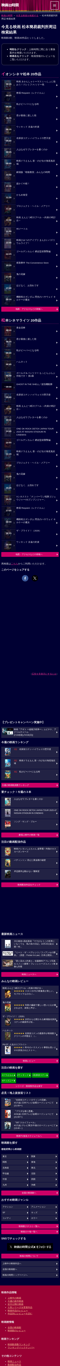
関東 (33, 1156)
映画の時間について (29, 1256)
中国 (5, 1179)
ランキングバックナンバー (21, 1347)
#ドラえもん (7, 1075)
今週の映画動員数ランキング (15, 785)
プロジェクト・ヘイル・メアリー (33, 206)
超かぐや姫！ (23, 183)
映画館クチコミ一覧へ (29, 1226)
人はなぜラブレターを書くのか (32, 149)
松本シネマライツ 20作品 (21, 320)
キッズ (34, 1212)
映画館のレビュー (17, 1330)
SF (4, 1212)
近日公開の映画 (15, 1304)
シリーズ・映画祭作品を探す (29, 1086)
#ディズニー (7, 1080)
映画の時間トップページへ (15, 1275)
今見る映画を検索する (27, 15)
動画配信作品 (14, 1364)
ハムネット (22, 362)
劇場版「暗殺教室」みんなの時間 (33, 172)
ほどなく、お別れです (27, 285)
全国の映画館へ (29, 1193)
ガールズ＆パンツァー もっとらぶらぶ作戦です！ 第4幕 (35, 374)
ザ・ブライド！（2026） (28, 530)
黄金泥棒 (20, 328)
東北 (33, 1168)
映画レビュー (29, 1061)
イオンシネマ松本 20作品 (21, 74)
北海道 (6, 1168)
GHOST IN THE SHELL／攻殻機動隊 (34, 384)
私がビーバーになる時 (27, 104)
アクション (8, 1207)
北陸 (33, 1173)
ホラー (34, 1218)
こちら (14, 563)
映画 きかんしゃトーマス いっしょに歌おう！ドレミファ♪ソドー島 (36, 83)
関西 (5, 1162)
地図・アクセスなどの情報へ (29, 309)
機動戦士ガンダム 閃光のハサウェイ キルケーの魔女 (36, 298)
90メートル (22, 229)
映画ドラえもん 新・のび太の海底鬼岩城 (35, 162)
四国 (33, 1179)
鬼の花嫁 (20, 274)
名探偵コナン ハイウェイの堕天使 (33, 138)
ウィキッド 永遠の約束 (27, 127)
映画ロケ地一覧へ (29, 1231)
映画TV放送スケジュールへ (29, 1136)
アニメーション (38, 1207)
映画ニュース (14, 1361)
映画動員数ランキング (19, 1344)
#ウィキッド (23, 1075)
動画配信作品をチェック (29, 884)
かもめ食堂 (22, 195)
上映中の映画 (14, 1298)
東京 (5, 1156)
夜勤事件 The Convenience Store (32, 263)
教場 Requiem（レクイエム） (31, 93)
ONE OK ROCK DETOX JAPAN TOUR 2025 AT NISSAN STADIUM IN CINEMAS (35, 432)
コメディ (7, 1218)
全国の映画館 (14, 1327)
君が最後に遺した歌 (26, 115)
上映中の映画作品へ (12, 1263)
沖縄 (33, 1185)
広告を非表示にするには (44, 674)
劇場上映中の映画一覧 (29, 835)
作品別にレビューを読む (20, 1313)
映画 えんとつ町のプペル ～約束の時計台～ (36, 219)
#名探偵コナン (39, 1075)
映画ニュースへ (29, 974)
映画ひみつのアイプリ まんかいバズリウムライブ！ (35, 241)
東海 (33, 1162)
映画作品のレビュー (18, 1310)
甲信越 (6, 1173)
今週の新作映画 (15, 1301)
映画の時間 (6, 15)
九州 (5, 1185)
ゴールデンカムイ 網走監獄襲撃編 (33, 251)
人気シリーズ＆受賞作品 (20, 1307)
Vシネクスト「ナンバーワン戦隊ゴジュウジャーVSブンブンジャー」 (36, 498)
